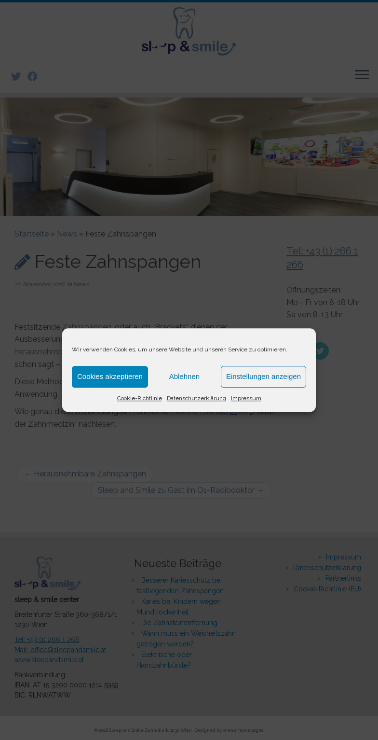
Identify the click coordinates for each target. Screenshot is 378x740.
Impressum (246, 398)
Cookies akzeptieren (110, 376)
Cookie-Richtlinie (139, 398)
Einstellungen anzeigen (263, 376)
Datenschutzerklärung (196, 398)
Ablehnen (184, 376)
